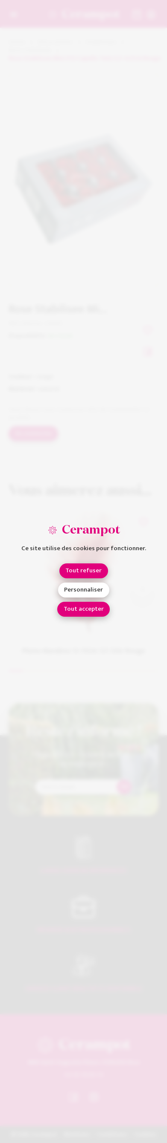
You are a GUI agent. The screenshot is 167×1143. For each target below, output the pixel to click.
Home (17, 42)
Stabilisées (101, 42)
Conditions (112, 1134)
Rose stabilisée (30, 50)
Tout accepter (84, 608)
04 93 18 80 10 (83, 1074)
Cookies (145, 1134)
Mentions (77, 1134)
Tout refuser (83, 570)
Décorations (55, 42)
